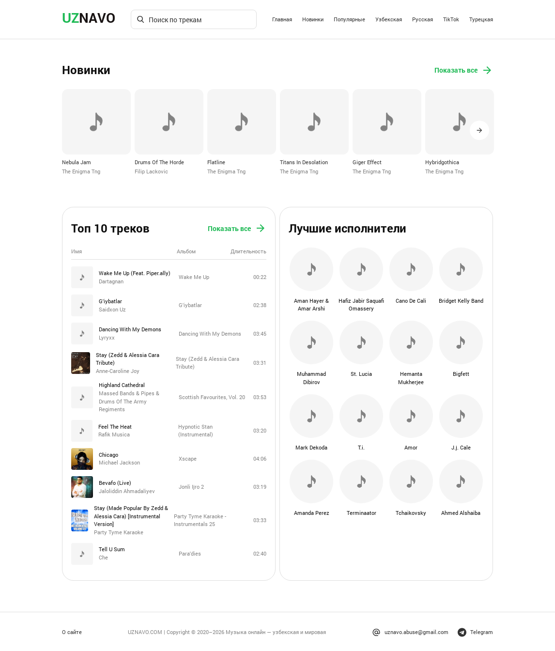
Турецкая (481, 19)
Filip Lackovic (151, 171)
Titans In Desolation (304, 162)
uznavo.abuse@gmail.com (410, 631)
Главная (282, 19)
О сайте (72, 631)
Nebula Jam (76, 162)
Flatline (216, 162)
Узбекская (388, 19)
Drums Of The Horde (159, 162)
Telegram (475, 631)
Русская (422, 19)
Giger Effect (367, 162)
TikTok (451, 19)
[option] (96, 132)
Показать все (463, 70)
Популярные (349, 19)
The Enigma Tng (81, 171)
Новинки (313, 19)
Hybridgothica (442, 162)
